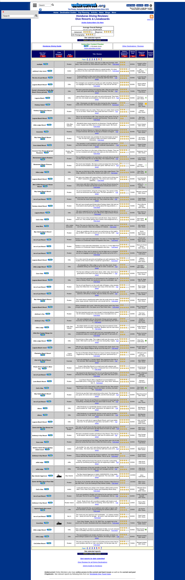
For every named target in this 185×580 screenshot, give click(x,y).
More (114, 12)
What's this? (150, 19)
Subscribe (140, 5)
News (101, 12)
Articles (94, 12)
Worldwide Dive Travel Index (100, 574)
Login (146, 5)
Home (55, 12)
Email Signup (131, 5)
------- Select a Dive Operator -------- (80, 40)
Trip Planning (83, 12)
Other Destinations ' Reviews (133, 46)
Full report (116, 64)
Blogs (107, 12)
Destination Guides (68, 12)
